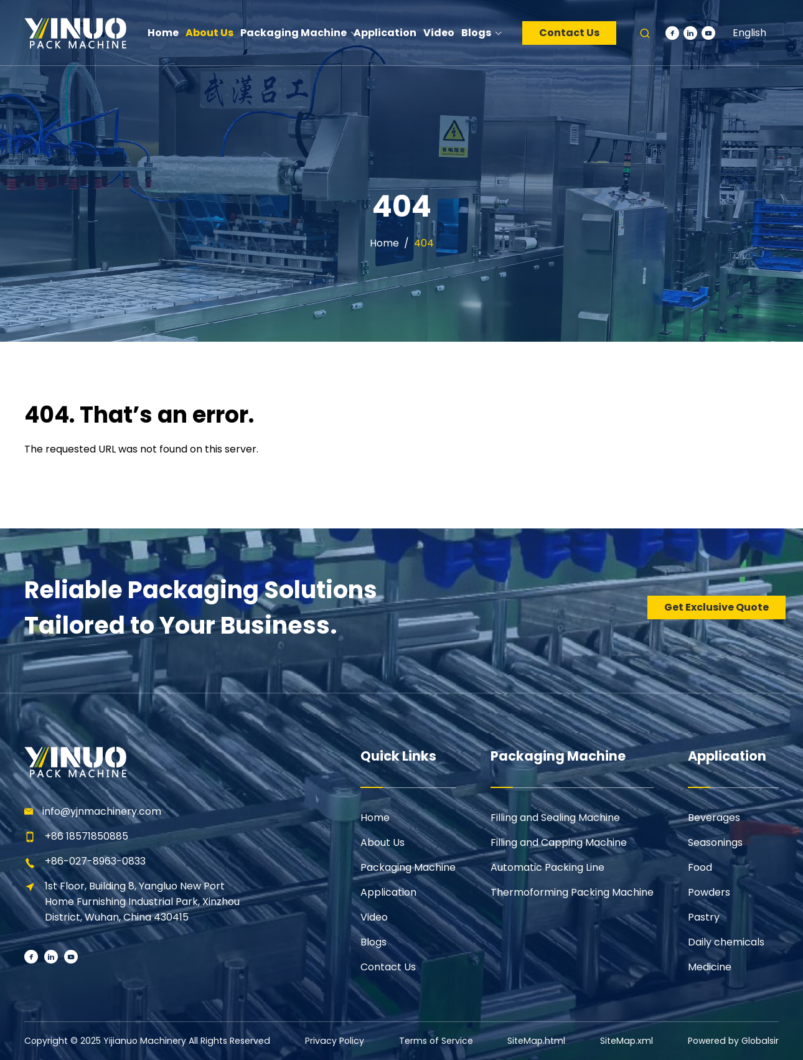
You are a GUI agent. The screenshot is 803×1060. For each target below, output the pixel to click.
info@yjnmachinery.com (101, 811)
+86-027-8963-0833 (95, 861)
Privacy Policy (332, 1040)
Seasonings (715, 842)
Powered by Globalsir (734, 1040)
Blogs (373, 942)
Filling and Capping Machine (559, 842)
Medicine (709, 967)
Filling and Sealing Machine (555, 817)
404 (424, 243)
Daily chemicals (726, 942)
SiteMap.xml (627, 1040)
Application (388, 892)
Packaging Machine (408, 867)
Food (700, 867)
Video (374, 917)
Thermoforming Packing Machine (572, 892)
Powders (709, 892)
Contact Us (569, 33)
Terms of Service (435, 1040)
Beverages (714, 817)
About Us (382, 842)
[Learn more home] (74, 32)
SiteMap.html (536, 1040)
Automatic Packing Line (547, 867)
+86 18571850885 (86, 836)
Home (384, 243)
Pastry (704, 917)
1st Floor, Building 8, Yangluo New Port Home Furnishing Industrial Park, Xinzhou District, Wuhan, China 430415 (142, 901)
